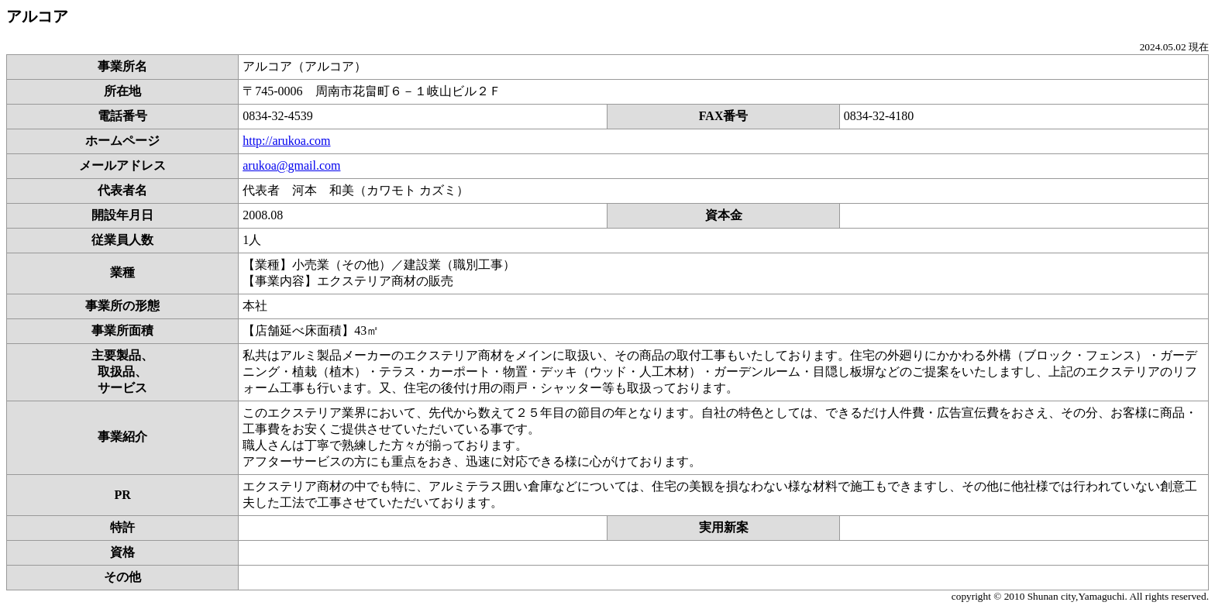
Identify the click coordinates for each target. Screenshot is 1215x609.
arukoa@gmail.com (291, 165)
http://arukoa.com (286, 140)
